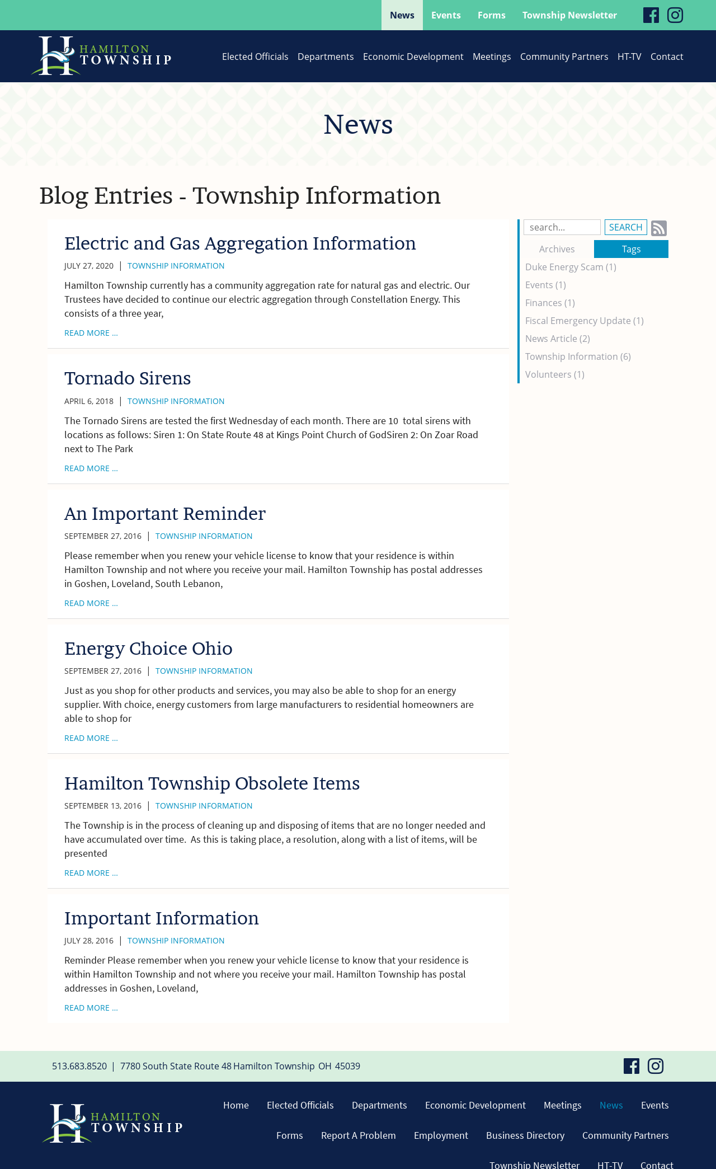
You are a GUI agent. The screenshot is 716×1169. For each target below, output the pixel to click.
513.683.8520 (79, 1066)
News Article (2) (557, 338)
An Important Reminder (165, 513)
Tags (631, 249)
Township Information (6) (578, 356)
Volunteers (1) (555, 374)
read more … (91, 332)
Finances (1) (550, 303)
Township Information (176, 265)
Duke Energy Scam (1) (570, 267)
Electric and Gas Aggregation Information (240, 243)
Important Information (161, 918)
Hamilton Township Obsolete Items (212, 783)
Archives (557, 249)
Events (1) (545, 285)
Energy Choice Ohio (148, 648)
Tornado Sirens (127, 378)
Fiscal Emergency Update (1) (584, 320)
